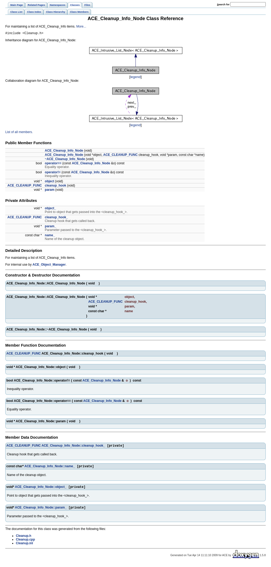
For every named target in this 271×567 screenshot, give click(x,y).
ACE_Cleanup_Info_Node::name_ (49, 468)
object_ (50, 209)
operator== (53, 164)
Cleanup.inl (24, 546)
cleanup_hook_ (56, 218)
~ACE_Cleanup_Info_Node (65, 160)
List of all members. (19, 133)
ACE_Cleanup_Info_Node (64, 151)
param (49, 190)
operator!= (53, 173)
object (49, 182)
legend (135, 78)
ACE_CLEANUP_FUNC (120, 155)
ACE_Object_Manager (49, 265)
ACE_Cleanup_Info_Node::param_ (40, 510)
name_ (50, 236)
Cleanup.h (23, 539)
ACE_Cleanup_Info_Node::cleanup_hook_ (73, 447)
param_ (50, 227)
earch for (223, 4)
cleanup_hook (55, 186)
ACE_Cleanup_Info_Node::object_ (40, 489)
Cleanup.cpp (25, 542)
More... (81, 26)
